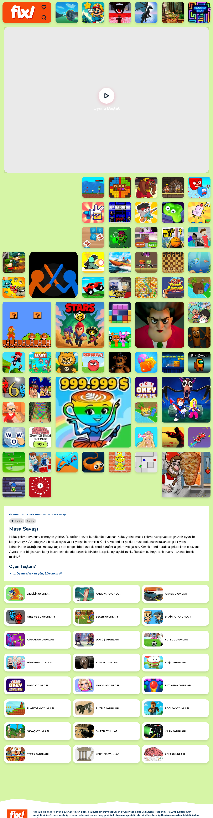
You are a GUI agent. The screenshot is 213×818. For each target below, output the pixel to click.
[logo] (23, 12)
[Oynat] (107, 96)
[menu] (44, 7)
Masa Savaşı (59, 514)
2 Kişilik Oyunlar (35, 514)
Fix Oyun (14, 514)
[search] (44, 17)
